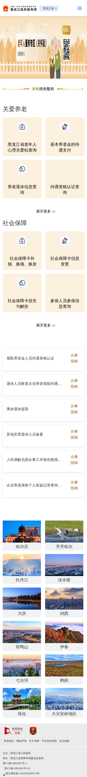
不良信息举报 (49, 741)
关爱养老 (15, 109)
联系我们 (9, 741)
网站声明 (21, 741)
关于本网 (34, 741)
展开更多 (43, 211)
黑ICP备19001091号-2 (15, 763)
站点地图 (64, 741)
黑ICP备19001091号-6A (17, 768)
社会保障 (15, 223)
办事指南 (74, 358)
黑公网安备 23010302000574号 (22, 773)
